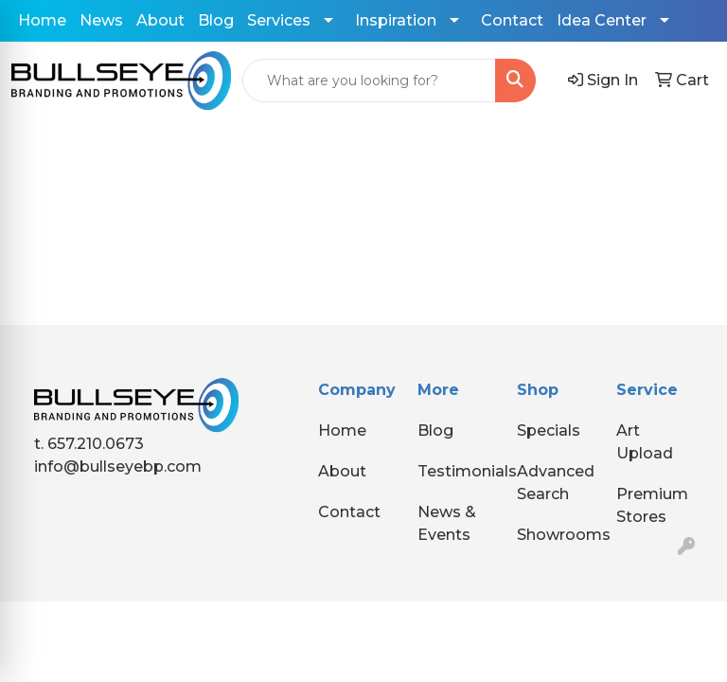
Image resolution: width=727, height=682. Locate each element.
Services (278, 20)
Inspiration (395, 20)
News (101, 20)
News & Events (446, 523)
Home (42, 20)
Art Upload (644, 442)
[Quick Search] (369, 80)
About (160, 20)
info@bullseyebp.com (118, 467)
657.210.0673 (95, 444)
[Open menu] (689, 148)
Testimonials (455, 471)
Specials (548, 431)
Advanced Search (555, 482)
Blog (216, 20)
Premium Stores (652, 505)
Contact (512, 20)
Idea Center (602, 20)
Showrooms (555, 535)
